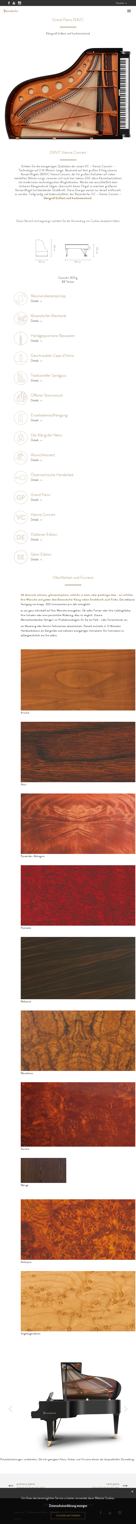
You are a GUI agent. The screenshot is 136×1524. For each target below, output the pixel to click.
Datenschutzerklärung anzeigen (68, 1505)
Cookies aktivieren (68, 1515)
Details (36, 301)
